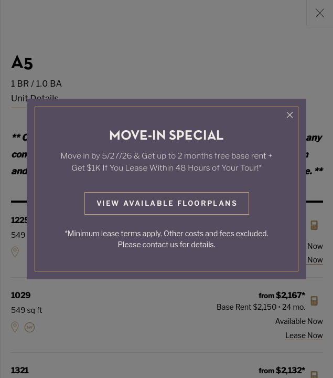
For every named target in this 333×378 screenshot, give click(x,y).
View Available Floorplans (167, 203)
